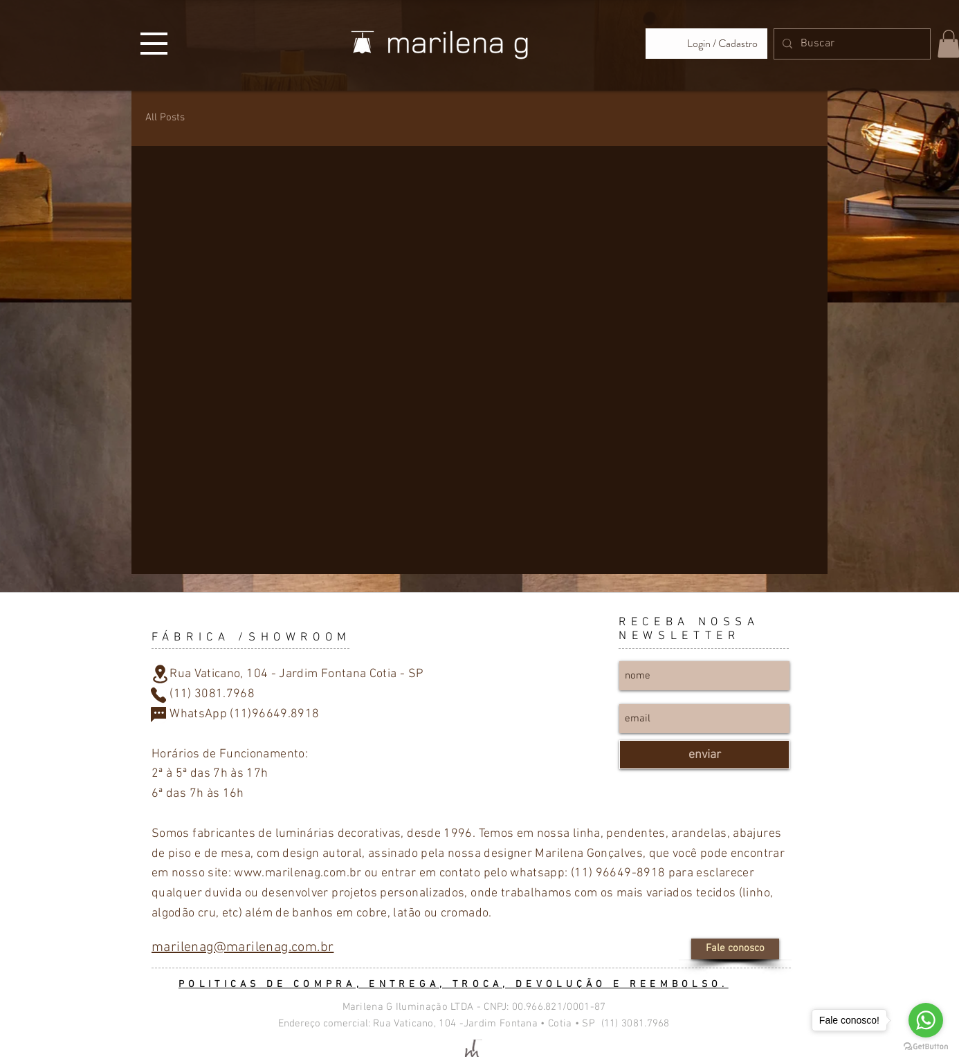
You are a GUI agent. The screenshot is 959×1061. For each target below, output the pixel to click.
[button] (153, 44)
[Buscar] (851, 44)
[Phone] (158, 695)
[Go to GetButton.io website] (926, 1046)
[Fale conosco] (735, 949)
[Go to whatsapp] (925, 1020)
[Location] (160, 673)
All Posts (165, 117)
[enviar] (704, 754)
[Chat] (158, 714)
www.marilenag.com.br (297, 873)
